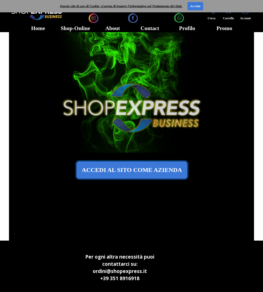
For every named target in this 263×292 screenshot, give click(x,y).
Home (38, 28)
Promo (224, 28)
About (112, 28)
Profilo (187, 28)
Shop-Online (75, 28)
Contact (149, 28)
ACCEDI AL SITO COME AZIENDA (132, 170)
